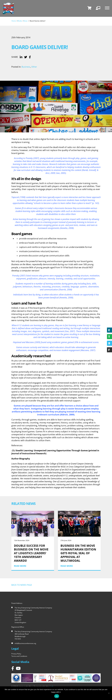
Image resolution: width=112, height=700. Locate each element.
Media (19, 21)
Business (26, 66)
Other (34, 66)
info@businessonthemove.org (25, 643)
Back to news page (21, 585)
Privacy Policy (16, 654)
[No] (108, 693)
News (26, 21)
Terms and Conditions (19, 656)
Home (14, 21)
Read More (20, 566)
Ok (56, 696)
